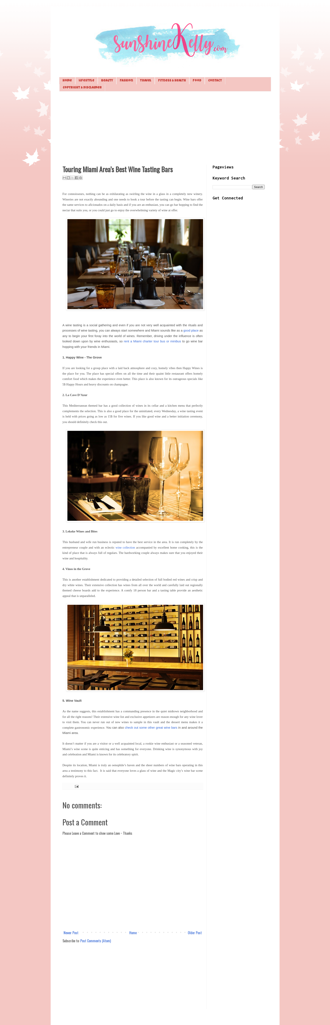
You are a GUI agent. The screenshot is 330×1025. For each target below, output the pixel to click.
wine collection (125, 547)
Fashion (126, 80)
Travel (145, 80)
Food (197, 80)
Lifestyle (86, 80)
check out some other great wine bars (151, 727)
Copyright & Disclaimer (82, 87)
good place (191, 330)
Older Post (195, 932)
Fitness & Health (172, 80)
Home (67, 80)
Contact (215, 80)
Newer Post (71, 932)
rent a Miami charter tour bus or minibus (152, 341)
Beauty (107, 80)
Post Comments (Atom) (95, 940)
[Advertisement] (165, 127)
